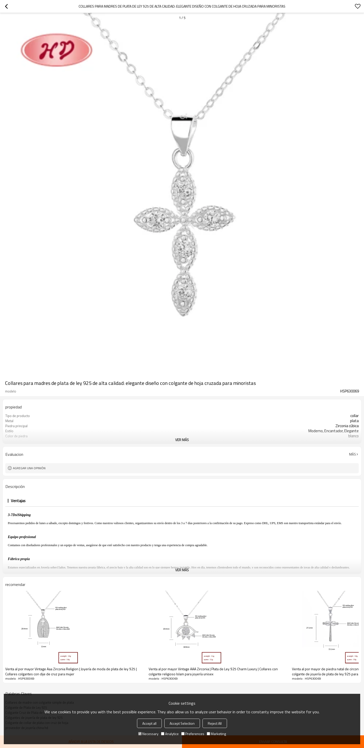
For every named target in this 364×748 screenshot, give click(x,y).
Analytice (170, 733)
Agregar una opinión (29, 468)
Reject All (215, 723)
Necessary (148, 733)
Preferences (192, 733)
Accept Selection (182, 723)
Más (352, 454)
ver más (182, 439)
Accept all (149, 723)
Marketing (216, 733)
